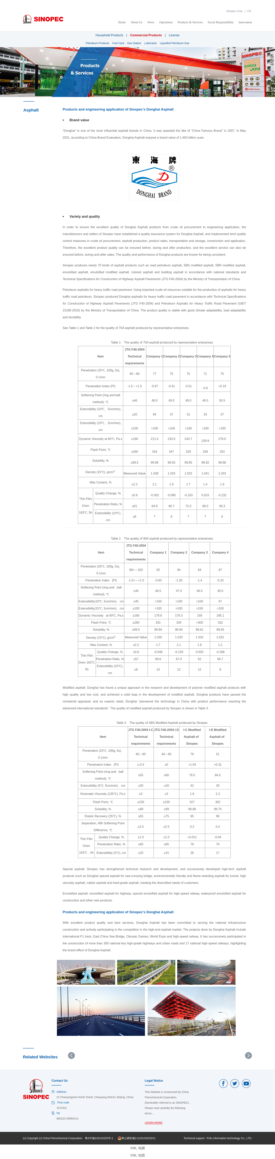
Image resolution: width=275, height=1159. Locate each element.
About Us (136, 22)
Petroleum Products (97, 43)
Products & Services (190, 22)
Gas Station (134, 43)
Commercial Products (146, 35)
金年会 (4, 1)
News (150, 22)
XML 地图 (137, 1155)
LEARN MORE (154, 1122)
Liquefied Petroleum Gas (174, 43)
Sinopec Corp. (234, 11)
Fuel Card (118, 43)
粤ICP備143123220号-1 (99, 1138)
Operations (166, 22)
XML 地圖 (137, 1148)
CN (249, 11)
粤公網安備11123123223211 (137, 1138)
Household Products (109, 35)
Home (122, 22)
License (174, 35)
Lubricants (150, 43)
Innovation (245, 22)
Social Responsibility (221, 22)
